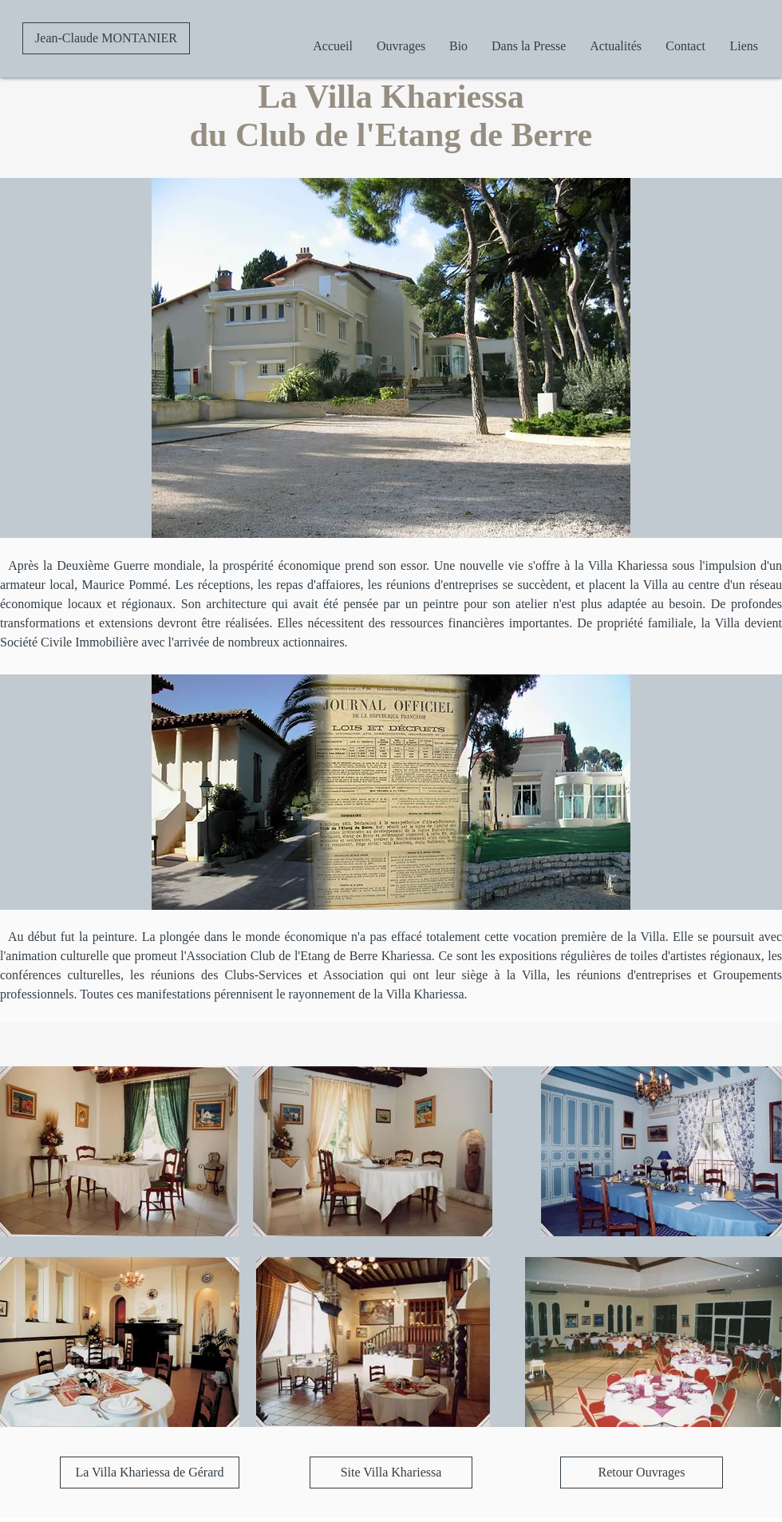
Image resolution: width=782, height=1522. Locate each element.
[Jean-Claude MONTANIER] (106, 38)
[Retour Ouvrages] (641, 1472)
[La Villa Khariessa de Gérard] (149, 1472)
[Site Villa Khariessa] (391, 1472)
